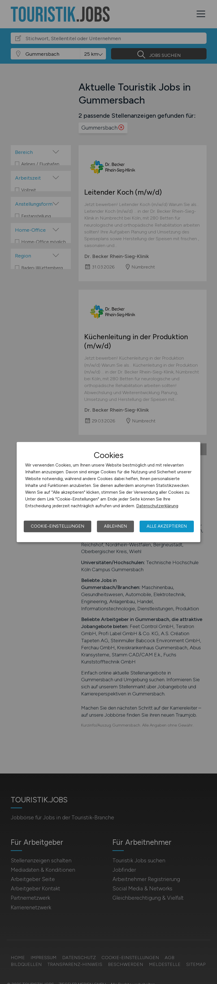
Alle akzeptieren (167, 526)
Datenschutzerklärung (157, 505)
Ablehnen (115, 526)
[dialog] (108, 492)
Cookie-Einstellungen (57, 526)
